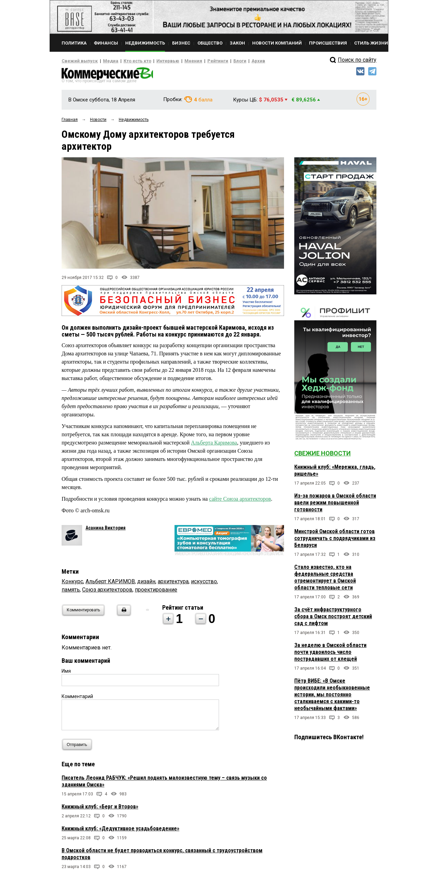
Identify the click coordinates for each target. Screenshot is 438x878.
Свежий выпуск (77, 61)
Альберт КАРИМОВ (110, 583)
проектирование (156, 591)
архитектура (173, 583)
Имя (66, 673)
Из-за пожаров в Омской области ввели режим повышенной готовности (335, 505)
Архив (234, 61)
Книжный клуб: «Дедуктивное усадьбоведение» (120, 830)
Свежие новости (322, 455)
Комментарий (77, 698)
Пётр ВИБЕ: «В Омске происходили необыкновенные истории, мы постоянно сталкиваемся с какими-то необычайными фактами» (332, 697)
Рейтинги (198, 61)
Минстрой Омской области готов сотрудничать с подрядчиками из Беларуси (334, 540)
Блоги (217, 61)
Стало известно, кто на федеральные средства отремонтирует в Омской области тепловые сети (325, 579)
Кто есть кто (128, 61)
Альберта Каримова (214, 445)
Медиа (104, 61)
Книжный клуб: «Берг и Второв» (100, 808)
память (71, 591)
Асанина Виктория (106, 530)
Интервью (154, 61)
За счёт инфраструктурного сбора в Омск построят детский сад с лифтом (333, 618)
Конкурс (72, 583)
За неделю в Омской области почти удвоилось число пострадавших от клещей (330, 654)
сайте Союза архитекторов (240, 501)
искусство (204, 583)
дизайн (146, 583)
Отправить (78, 747)
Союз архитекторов (107, 591)
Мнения (176, 61)
